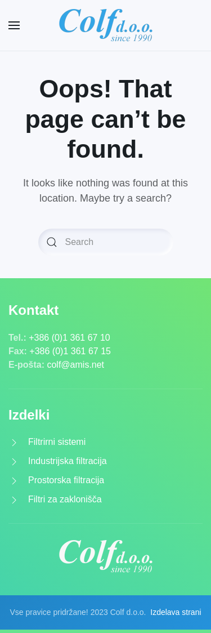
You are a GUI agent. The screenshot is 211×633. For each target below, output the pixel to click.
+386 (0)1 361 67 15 (70, 351)
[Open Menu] (14, 25)
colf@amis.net (75, 364)
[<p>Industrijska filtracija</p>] (14, 461)
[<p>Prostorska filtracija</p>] (14, 480)
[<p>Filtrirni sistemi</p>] (14, 442)
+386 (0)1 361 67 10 (69, 337)
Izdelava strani (175, 612)
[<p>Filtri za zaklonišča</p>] (14, 499)
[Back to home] (105, 25)
